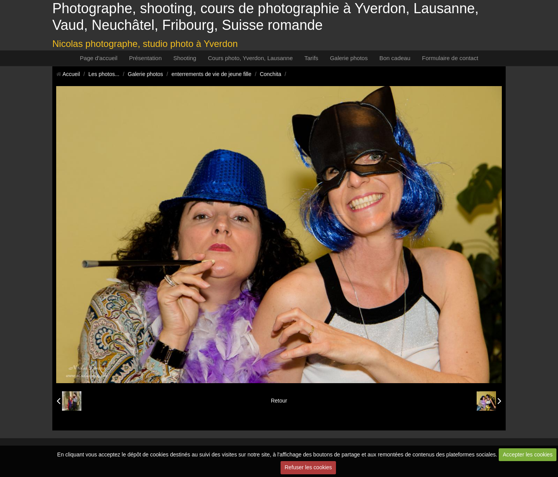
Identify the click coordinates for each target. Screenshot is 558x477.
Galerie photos (349, 58)
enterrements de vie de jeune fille (211, 74)
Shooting (184, 58)
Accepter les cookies (528, 454)
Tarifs (312, 58)
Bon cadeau (394, 58)
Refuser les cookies (308, 467)
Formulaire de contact (450, 58)
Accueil (71, 74)
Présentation (145, 58)
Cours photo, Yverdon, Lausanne (250, 58)
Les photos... (103, 74)
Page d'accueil (98, 58)
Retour (279, 401)
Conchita (270, 74)
